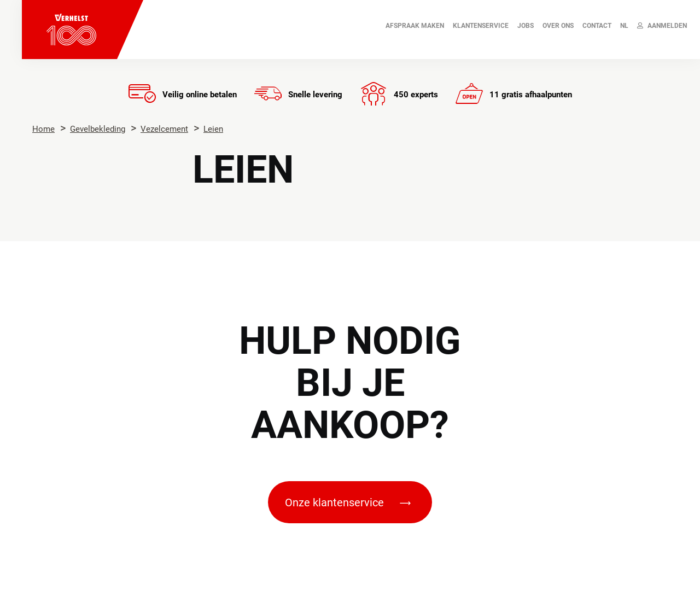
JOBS (525, 26)
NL (624, 26)
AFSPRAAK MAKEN (415, 26)
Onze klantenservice (348, 502)
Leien (213, 129)
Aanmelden (662, 26)
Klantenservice (481, 26)
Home (43, 129)
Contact (596, 26)
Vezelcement (164, 129)
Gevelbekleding (97, 129)
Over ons (558, 26)
